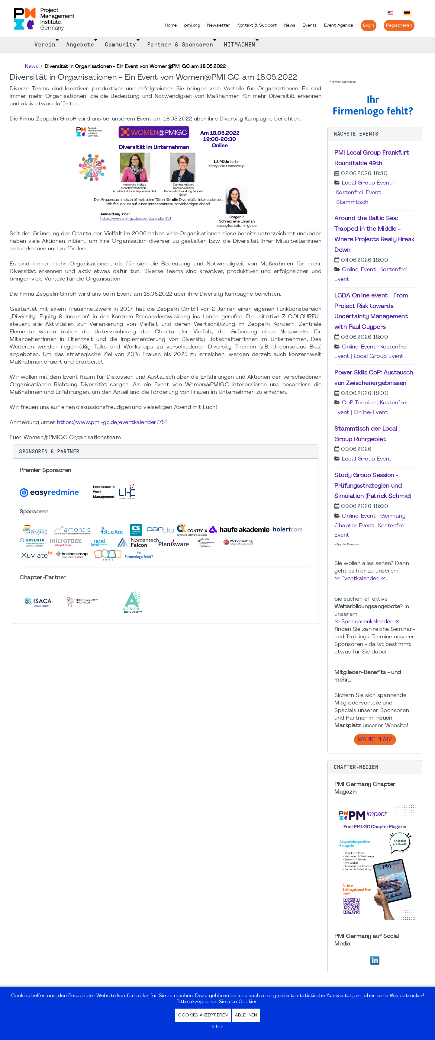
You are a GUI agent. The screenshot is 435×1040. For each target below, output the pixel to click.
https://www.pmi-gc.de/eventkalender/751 (112, 422)
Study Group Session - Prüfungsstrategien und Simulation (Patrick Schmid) (372, 486)
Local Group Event (367, 183)
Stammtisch (352, 202)
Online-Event (359, 269)
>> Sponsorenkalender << (367, 621)
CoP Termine (359, 403)
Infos (218, 1027)
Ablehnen (246, 1015)
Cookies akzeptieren (203, 1015)
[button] (165, 452)
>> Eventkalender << (360, 578)
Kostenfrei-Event (358, 192)
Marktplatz (375, 739)
